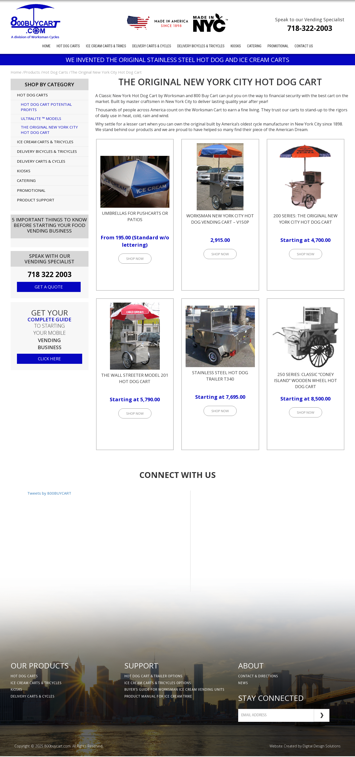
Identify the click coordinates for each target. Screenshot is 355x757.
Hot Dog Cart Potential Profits (46, 107)
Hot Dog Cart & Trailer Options (154, 677)
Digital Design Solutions (322, 746)
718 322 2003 (50, 274)
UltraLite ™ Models (41, 118)
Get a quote (49, 287)
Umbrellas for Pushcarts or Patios (135, 216)
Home (46, 46)
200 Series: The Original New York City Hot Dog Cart (305, 219)
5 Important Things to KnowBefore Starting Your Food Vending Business (49, 225)
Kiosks (236, 46)
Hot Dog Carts (68, 46)
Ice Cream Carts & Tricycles (45, 141)
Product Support (35, 199)
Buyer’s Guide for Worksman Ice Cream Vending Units (175, 691)
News (243, 684)
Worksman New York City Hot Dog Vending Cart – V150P (220, 219)
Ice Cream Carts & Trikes (106, 46)
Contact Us (304, 46)
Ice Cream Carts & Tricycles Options (158, 684)
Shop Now (135, 258)
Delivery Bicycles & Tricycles (201, 46)
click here (49, 359)
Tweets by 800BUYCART (49, 493)
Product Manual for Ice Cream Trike (159, 698)
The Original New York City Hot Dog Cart (49, 129)
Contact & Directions (258, 677)
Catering (254, 46)
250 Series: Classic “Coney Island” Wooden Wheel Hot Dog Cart (305, 380)
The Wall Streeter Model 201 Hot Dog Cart (134, 378)
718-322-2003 (309, 28)
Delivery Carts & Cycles (151, 46)
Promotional (278, 46)
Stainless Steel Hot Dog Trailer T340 (220, 376)
